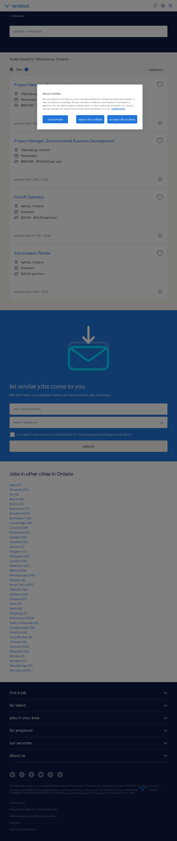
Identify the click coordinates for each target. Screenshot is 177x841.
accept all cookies (122, 119)
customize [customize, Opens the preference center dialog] (55, 119)
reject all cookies (90, 119)
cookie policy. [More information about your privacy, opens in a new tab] (118, 109)
